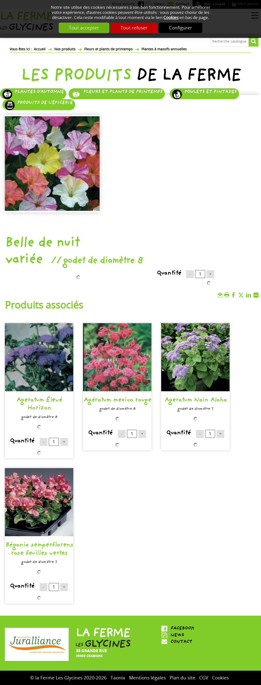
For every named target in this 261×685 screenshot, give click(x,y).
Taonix (118, 678)
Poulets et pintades (210, 92)
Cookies (170, 17)
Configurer (180, 28)
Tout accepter (84, 28)
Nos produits (64, 49)
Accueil (40, 49)
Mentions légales (147, 678)
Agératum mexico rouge (117, 401)
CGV (203, 678)
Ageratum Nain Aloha (195, 401)
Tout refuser (134, 28)
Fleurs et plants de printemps (108, 49)
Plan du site (182, 678)
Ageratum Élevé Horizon (39, 405)
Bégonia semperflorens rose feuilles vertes (39, 550)
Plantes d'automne (39, 92)
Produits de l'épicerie (45, 103)
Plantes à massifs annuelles (164, 49)
